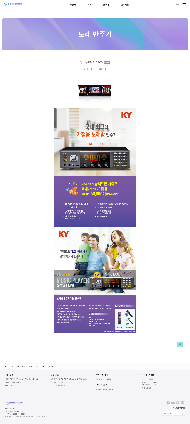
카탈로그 (31, 366)
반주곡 (106, 5)
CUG (178, 5)
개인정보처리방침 (179, 408)
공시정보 (50, 366)
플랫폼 (73, 5)
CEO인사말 (40, 366)
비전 (17, 366)
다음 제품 (102, 69)
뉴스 (23, 366)
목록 (179, 344)
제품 (89, 5)
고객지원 (125, 5)
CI (6, 366)
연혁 (11, 366)
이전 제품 (88, 69)
